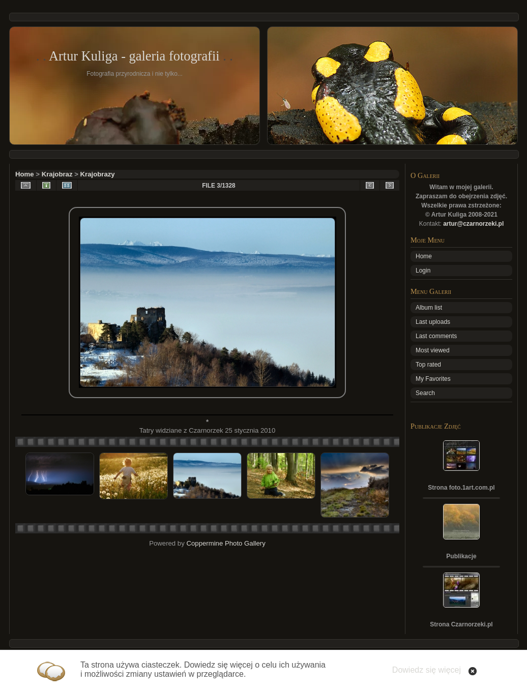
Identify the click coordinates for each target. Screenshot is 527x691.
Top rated (428, 364)
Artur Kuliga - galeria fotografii (134, 56)
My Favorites (433, 378)
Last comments (436, 336)
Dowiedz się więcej (426, 670)
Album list (429, 307)
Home (24, 174)
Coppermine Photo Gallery (225, 543)
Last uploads (433, 321)
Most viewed (433, 350)
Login (423, 270)
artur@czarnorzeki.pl (473, 223)
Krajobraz (57, 174)
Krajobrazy (97, 174)
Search (425, 393)
